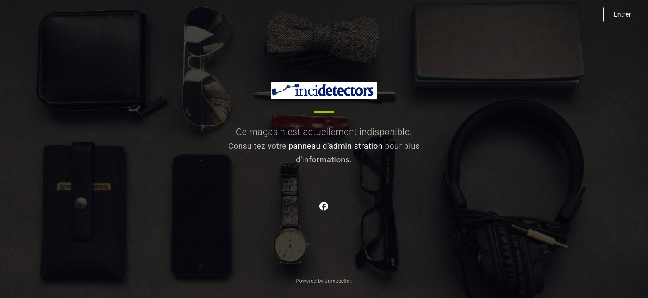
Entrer (622, 14)
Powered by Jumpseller (323, 281)
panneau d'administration (335, 146)
